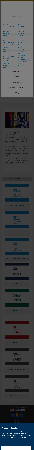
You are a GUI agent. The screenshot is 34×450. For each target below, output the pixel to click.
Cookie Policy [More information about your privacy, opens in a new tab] (8, 441)
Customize (16, 444)
